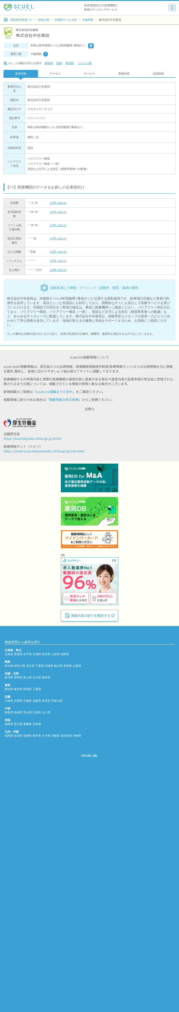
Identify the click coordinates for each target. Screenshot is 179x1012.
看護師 (69, 63)
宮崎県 (55, 982)
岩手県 (27, 901)
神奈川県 (19, 912)
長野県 (18, 924)
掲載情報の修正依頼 (64, 399)
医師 (59, 63)
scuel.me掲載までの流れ (54, 391)
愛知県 (9, 935)
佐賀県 (18, 982)
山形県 (55, 901)
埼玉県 (30, 912)
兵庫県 (18, 947)
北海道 (9, 901)
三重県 (37, 935)
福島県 (65, 901)
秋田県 (46, 901)
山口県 (46, 959)
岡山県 (27, 959)
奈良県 (46, 947)
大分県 (46, 982)
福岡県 (9, 982)
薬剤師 (49, 63)
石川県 (37, 924)
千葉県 (39, 912)
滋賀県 (37, 947)
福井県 (46, 924)
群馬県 (67, 912)
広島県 (37, 959)
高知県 (37, 970)
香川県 (18, 970)
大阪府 (9, 947)
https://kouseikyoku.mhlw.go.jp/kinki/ (32, 438)
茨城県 (49, 912)
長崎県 (27, 982)
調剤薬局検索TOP (18, 19)
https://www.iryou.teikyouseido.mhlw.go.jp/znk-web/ (44, 451)
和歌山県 (43, 19)
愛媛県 (27, 970)
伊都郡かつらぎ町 (66, 19)
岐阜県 (18, 935)
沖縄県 (77, 982)
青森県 (18, 901)
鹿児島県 (66, 982)
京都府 (27, 947)
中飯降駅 (87, 19)
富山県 (27, 924)
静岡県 (27, 935)
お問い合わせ (58, 203)
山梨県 (77, 912)
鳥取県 (9, 959)
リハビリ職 (84, 63)
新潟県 (9, 924)
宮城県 (37, 901)
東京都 (9, 912)
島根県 (18, 959)
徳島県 (9, 970)
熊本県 (37, 982)
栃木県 (58, 912)
